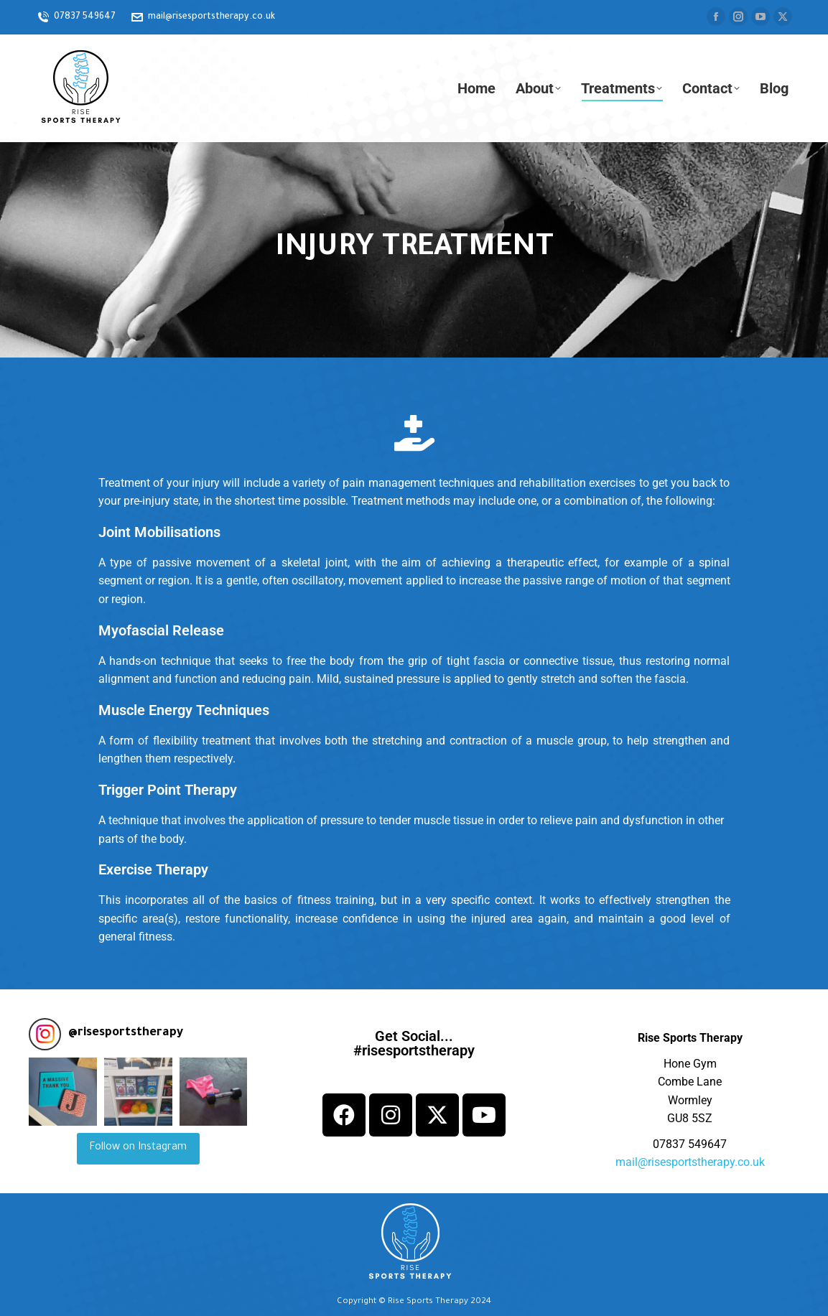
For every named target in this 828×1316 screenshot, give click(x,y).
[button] (63, 1092)
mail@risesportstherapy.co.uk (690, 1162)
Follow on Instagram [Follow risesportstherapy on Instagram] (138, 1148)
